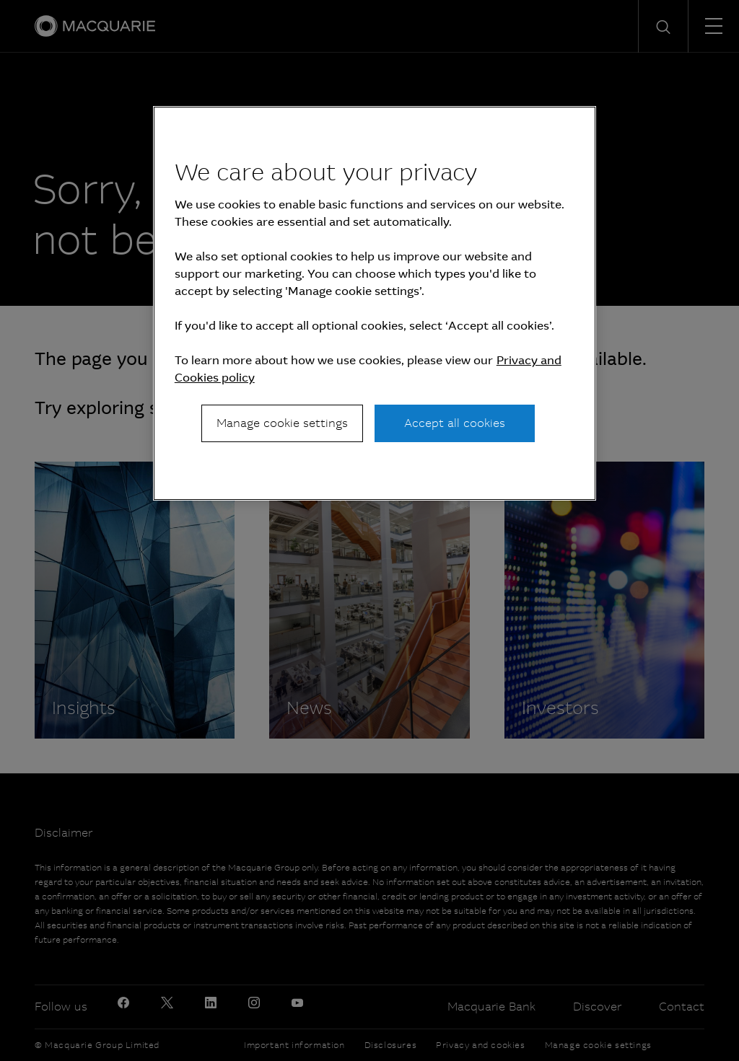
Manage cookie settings (282, 423)
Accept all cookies (454, 423)
